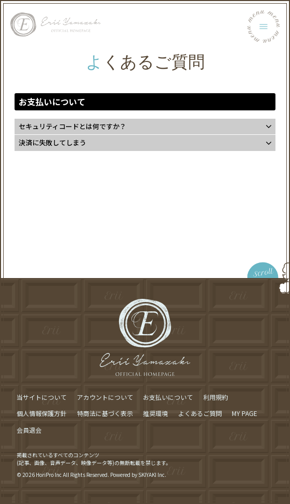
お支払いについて (168, 397)
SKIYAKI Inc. (152, 474)
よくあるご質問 (200, 413)
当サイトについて (42, 397)
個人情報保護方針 (42, 413)
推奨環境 (155, 413)
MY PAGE (244, 413)
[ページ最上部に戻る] (218, 262)
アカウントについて (105, 397)
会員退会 (29, 429)
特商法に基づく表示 (105, 413)
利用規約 (215, 397)
